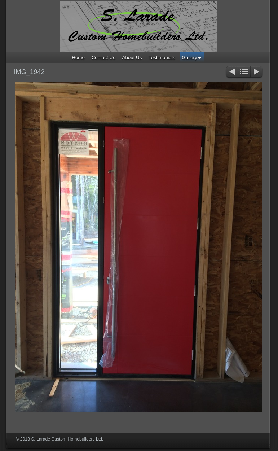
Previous (231, 72)
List (244, 72)
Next (257, 72)
